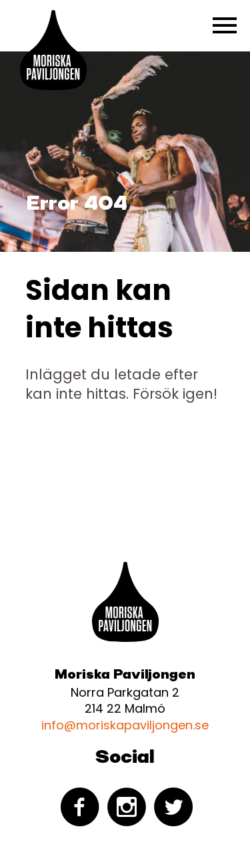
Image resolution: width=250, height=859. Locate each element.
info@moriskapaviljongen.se (125, 725)
